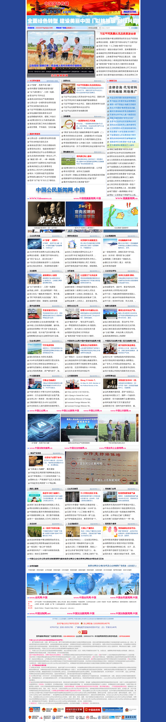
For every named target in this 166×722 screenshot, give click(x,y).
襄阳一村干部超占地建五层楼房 (123, 104)
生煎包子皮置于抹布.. (53, 457)
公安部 (98, 602)
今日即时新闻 (35, 81)
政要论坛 (66, 81)
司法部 (109, 602)
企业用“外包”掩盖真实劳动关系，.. (81, 255)
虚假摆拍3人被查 (50, 275)
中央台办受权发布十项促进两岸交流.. (120, 508)
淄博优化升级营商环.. (89, 345)
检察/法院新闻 (110, 306)
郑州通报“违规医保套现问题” (42, 89)
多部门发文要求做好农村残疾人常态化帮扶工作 (118, 75)
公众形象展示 (73, 524)
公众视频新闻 (110, 236)
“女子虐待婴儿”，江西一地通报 (42, 287)
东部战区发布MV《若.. (127, 380)
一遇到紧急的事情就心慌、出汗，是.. (120, 547)
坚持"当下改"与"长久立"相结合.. (43, 180)
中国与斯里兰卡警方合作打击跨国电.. (44, 392)
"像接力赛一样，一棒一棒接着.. (43, 159)
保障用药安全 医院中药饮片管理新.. (119, 543)
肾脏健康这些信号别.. (127, 528)
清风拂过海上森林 (83, 156)
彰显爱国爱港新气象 (126, 493)
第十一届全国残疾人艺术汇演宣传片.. (44, 519)
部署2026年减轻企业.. (89, 310)
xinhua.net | (63, 608)
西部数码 (85, 604)
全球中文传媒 (46, 7)
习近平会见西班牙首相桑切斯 (76, 111)
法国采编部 (98, 570)
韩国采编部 (90, 570)
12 (82, 68)
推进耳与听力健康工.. (52, 493)
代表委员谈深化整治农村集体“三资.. (82, 297)
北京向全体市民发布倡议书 (78, 371)
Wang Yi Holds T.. (88, 380)
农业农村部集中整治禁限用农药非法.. (44, 540)
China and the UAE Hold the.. (78, 392)
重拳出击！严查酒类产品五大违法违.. (45, 480)
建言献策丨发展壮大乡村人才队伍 (81, 290)
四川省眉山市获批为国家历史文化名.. (120, 371)
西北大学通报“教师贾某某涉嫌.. (123, 108)
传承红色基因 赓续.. (126, 275)
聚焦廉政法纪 (68, 152)
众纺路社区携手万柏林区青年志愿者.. (82, 364)
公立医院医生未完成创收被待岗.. (123, 128)
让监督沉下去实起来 (88, 275)
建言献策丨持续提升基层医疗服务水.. (82, 287)
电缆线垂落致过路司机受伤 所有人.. (82, 259)
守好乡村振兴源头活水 (39, 106)
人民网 (37, 604)
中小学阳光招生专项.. (89, 493)
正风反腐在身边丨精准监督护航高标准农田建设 (118, 60)
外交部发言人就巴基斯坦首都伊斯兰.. (44, 406)
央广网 (52, 604)
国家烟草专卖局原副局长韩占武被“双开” (80, 178)
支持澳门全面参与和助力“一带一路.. (120, 519)
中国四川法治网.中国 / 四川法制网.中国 (120, 341)
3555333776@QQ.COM (44, 28)
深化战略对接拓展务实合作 (41, 113)
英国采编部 (73, 570)
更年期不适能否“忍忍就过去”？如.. (119, 550)
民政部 (104, 602)
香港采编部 (40, 570)
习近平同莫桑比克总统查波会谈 (118, 33)
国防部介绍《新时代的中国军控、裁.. (120, 406)
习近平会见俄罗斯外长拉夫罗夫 (77, 107)
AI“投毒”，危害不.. (51, 240)
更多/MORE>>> (99, 81)
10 (76, 68)
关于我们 (55, 619)
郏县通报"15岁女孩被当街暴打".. (123, 132)
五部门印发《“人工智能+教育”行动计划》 (115, 46)
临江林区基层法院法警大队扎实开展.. (120, 325)
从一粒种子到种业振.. (52, 528)
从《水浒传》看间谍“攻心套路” (37, 71)
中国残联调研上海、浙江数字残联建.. (44, 515)
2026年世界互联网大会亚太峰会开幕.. (44, 252)
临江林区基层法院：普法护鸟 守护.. (119, 322)
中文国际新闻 (35, 376)
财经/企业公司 (72, 306)
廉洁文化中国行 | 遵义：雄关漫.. (118, 262)
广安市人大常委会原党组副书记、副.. (120, 364)
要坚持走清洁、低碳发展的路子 (43, 149)
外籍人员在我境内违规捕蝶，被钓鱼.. (44, 325)
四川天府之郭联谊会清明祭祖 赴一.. (44, 364)
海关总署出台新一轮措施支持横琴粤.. (120, 512)
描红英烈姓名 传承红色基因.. (41, 357)
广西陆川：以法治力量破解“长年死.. (82, 357)
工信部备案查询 (60, 604)
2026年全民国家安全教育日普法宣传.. (44, 360)
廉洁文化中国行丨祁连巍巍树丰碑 (62, 71)
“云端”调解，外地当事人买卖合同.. (119, 332)
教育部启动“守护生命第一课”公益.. (81, 515)
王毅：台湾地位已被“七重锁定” (118, 515)
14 (89, 68)
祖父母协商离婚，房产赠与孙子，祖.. (44, 371)
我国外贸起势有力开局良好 (78, 332)
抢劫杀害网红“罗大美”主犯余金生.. (43, 329)
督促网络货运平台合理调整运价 (43, 152)
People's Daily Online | (52, 608)
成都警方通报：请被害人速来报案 (43, 301)
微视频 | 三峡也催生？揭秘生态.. (118, 259)
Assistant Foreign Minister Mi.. (79, 402)
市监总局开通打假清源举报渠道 (123, 98)
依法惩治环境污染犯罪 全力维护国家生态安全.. (83, 139)
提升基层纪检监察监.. (127, 345)
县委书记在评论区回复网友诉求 (123, 121)
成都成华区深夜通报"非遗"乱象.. (123, 142)
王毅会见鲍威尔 (49, 380)
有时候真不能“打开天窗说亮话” (118, 402)
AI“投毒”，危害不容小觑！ (41, 85)
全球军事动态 (110, 376)
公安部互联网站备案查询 (73, 604)
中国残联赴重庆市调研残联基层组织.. (44, 512)
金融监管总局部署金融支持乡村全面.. (44, 543)
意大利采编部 (108, 570)
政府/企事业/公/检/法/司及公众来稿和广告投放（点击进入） (113, 566)
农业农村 (33, 524)
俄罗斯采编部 (117, 570)
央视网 (47, 604)
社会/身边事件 (35, 341)
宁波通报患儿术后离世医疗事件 (123, 135)
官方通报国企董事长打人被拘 (122, 145)
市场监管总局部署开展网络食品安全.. (45, 473)
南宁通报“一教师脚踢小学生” (121, 193)
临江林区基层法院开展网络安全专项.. (120, 329)
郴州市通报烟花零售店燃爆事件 (123, 111)
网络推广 (135, 81)
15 (92, 68)
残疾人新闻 (34, 489)
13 (85, 68)
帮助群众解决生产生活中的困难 (43, 177)
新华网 (42, 604)
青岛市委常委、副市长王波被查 (77, 171)
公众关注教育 (72, 489)
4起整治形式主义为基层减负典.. (43, 120)
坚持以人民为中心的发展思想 (42, 170)
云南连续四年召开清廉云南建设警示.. (82, 360)
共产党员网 (38, 602)
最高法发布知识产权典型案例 (42, 99)
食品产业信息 (35, 453)
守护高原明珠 (48, 345)
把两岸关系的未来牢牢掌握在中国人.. (120, 505)
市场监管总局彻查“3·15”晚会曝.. (43, 483)
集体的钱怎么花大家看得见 (41, 166)
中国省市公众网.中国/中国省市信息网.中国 (83, 341)
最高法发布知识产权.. (127, 310)
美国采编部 (56, 570)
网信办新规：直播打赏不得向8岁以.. (44, 255)
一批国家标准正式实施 (85, 121)
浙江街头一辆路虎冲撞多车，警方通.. (44, 294)
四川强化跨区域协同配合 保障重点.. (119, 360)
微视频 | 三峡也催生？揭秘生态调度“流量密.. (91, 71)
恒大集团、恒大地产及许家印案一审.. (44, 332)
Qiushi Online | (39, 608)
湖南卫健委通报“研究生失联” (122, 118)
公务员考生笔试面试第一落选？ (122, 186)
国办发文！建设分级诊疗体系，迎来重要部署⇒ (118, 49)
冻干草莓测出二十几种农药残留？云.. (45, 476)
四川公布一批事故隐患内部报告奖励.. (120, 357)
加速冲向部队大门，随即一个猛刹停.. (120, 395)
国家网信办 (115, 602)
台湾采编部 (48, 570)
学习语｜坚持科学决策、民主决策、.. (120, 301)
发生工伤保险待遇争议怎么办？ (80, 252)
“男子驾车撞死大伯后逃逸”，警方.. (43, 297)
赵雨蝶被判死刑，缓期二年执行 (43, 117)
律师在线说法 (72, 236)
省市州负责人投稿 (52, 81)
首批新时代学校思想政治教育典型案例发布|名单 (118, 71)
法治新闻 (33, 271)
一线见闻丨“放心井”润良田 (40, 547)
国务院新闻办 (124, 602)
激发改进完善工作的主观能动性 (43, 124)
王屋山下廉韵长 (87, 528)
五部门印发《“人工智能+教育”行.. (81, 512)
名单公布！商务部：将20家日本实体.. (44, 399)
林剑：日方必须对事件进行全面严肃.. (44, 395)
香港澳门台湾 (110, 489)
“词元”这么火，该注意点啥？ (41, 259)
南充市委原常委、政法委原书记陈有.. (120, 367)
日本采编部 (65, 570)
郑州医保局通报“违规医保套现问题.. (120, 540)
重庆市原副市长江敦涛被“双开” (77, 182)
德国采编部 (81, 570)
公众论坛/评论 (110, 271)
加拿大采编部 (127, 570)
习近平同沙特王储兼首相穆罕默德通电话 (80, 100)
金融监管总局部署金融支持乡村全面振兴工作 (117, 53)
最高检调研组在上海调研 (115, 336)
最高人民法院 (62, 602)
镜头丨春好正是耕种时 (38, 554)
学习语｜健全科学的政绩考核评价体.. (120, 297)
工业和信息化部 (91, 602)
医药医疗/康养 (110, 524)
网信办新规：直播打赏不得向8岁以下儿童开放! (118, 42)
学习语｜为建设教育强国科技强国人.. (120, 294)
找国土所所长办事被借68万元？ (122, 182)
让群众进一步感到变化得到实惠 (43, 103)
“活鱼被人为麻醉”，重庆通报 (42, 469)
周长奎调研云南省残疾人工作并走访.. (44, 508)
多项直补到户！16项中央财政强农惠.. (44, 550)
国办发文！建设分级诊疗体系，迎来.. (120, 554)
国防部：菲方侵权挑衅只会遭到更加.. (120, 399)
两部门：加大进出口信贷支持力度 (81, 329)
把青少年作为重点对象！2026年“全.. (82, 508)
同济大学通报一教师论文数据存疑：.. (82, 505)
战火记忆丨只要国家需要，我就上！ (83, 547)
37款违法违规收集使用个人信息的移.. (44, 262)
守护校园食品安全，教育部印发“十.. (82, 519)
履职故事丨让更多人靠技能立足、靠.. (82, 294)
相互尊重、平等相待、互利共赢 (43, 127)
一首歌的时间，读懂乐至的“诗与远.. (120, 252)
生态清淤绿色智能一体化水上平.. (43, 156)
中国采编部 (31, 570)
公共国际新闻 (72, 376)
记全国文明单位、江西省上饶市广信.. (83, 554)
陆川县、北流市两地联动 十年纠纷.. (82, 367)
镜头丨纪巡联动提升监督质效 (42, 173)
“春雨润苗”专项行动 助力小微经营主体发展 (116, 64)
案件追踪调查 (35, 306)
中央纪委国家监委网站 (50, 602)
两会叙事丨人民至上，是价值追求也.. (82, 301)
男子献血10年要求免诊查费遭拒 (123, 101)
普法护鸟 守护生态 (37, 96)
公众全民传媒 (35, 236)
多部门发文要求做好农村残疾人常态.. (44, 505)
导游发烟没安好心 (50, 310)
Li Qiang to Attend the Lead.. (78, 395)
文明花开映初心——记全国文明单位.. (83, 540)
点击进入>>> (70, 28)
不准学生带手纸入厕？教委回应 (123, 115)
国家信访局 (132, 602)
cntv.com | (71, 608)
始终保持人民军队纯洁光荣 (116, 290)
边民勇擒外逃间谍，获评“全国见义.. (120, 392)
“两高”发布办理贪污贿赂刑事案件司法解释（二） (84, 132)
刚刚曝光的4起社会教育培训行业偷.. (44, 336)
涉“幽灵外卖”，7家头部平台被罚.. (81, 322)
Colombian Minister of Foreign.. (79, 399)
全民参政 (70, 271)
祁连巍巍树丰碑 (124, 240)
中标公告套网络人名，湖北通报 (122, 189)
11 (79, 68)
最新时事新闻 (35, 134)
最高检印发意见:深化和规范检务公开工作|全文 (117, 68)
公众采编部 (62, 619)
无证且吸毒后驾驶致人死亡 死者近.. (82, 262)
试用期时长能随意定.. (89, 240)
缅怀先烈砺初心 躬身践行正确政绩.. (44, 367)
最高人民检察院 (72, 602)
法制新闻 (66, 116)
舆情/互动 (113, 81)
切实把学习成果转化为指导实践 (43, 163)
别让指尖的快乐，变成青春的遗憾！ (44, 266)
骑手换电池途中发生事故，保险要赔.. (82, 266)
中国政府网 (81, 602)
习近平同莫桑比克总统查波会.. (89, 85)
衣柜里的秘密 (110, 266)
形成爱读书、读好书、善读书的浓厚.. (120, 287)
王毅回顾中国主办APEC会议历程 (43, 402)
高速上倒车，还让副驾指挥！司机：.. (44, 290)
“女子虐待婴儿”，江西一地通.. (42, 92)
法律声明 (70, 619)
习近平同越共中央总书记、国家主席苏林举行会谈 (84, 104)
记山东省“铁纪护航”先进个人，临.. (82, 550)
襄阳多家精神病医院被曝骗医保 (123, 138)
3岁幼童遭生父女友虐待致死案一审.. (44, 322)
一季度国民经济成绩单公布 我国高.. (82, 325)
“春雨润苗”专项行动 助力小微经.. (80, 336)
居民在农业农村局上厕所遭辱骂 (123, 125)
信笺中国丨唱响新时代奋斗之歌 (81, 543)
